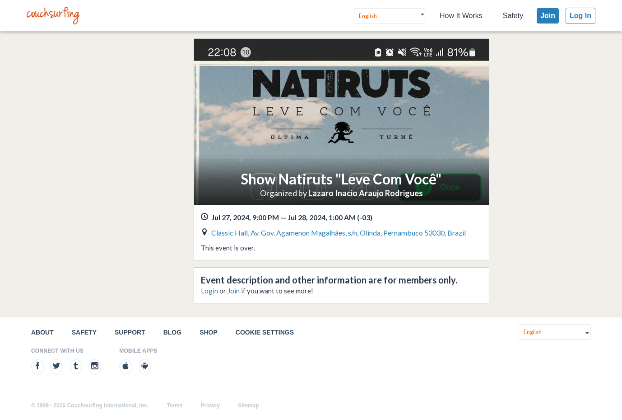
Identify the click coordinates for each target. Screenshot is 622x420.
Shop (209, 332)
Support (130, 332)
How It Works (461, 15)
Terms (174, 405)
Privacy (210, 405)
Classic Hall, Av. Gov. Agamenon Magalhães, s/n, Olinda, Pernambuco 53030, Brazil (338, 232)
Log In (580, 15)
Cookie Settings (265, 332)
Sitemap (248, 405)
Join (547, 15)
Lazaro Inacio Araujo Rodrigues (365, 193)
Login (209, 291)
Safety (513, 15)
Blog (172, 332)
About (42, 332)
